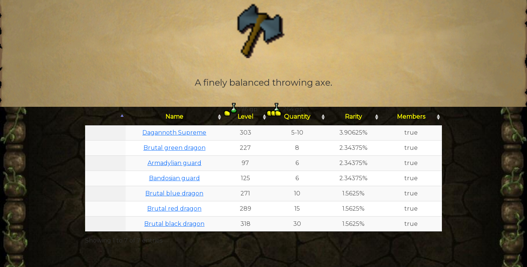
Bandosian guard (174, 178)
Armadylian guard (174, 163)
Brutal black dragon (174, 223)
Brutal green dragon (174, 147)
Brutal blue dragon (174, 193)
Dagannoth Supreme (174, 132)
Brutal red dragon (174, 208)
